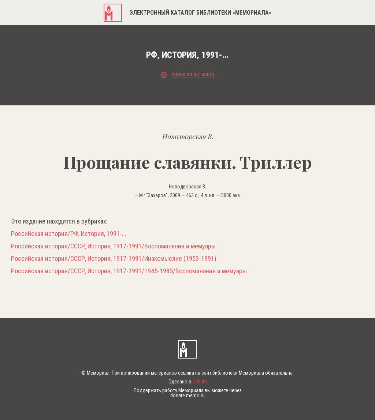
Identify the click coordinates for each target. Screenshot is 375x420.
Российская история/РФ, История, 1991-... (68, 233)
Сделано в (187, 381)
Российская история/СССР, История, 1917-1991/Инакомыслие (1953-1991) (113, 258)
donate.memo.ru (187, 395)
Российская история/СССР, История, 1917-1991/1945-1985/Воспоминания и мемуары (129, 271)
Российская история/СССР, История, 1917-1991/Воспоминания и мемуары (113, 246)
